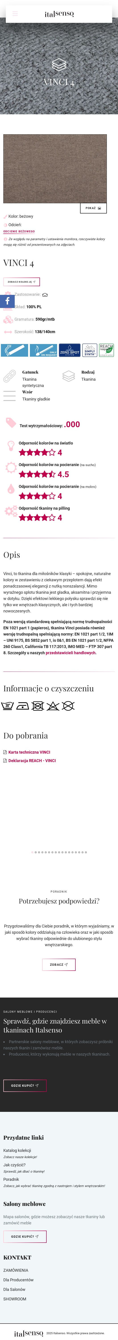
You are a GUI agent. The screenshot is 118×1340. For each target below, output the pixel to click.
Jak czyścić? (14, 1165)
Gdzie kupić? (25, 1085)
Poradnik (11, 1179)
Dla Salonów (14, 1289)
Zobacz (59, 964)
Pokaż (93, 208)
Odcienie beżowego (19, 231)
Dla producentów (18, 1280)
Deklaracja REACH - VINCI (32, 760)
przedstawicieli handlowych (70, 652)
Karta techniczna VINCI (29, 752)
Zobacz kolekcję (21, 282)
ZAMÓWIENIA (15, 1270)
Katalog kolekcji (17, 1150)
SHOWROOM (14, 1299)
